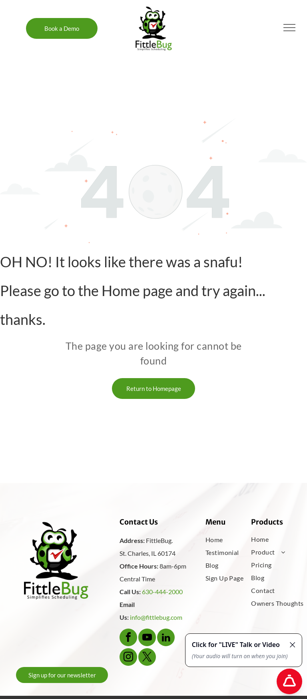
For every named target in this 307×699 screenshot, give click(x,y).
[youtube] (147, 638)
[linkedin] (166, 638)
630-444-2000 (162, 591)
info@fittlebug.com (156, 617)
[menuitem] (231, 539)
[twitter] (147, 658)
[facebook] (128, 638)
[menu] (289, 27)
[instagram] (128, 658)
